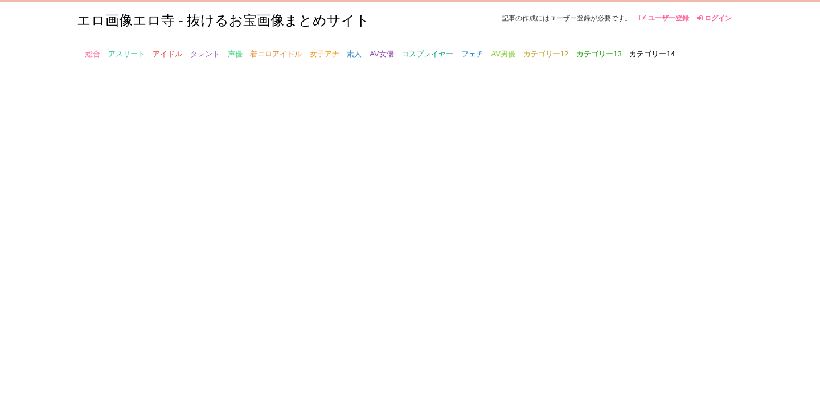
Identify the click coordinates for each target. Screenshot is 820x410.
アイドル (167, 54)
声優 (235, 54)
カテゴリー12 (546, 54)
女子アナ (324, 54)
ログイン (714, 18)
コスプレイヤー (427, 54)
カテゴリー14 (652, 54)
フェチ (472, 54)
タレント (205, 54)
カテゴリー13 (599, 54)
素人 (354, 54)
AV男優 (503, 54)
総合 (92, 54)
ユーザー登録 (664, 18)
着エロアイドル (276, 54)
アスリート (126, 54)
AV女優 (382, 54)
